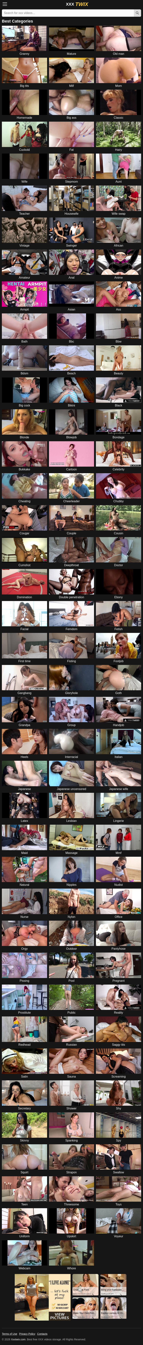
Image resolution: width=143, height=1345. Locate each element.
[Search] (137, 13)
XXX (77, 4)
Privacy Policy (27, 1333)
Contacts (42, 1333)
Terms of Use (9, 1333)
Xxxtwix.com (18, 1339)
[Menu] (6, 4)
